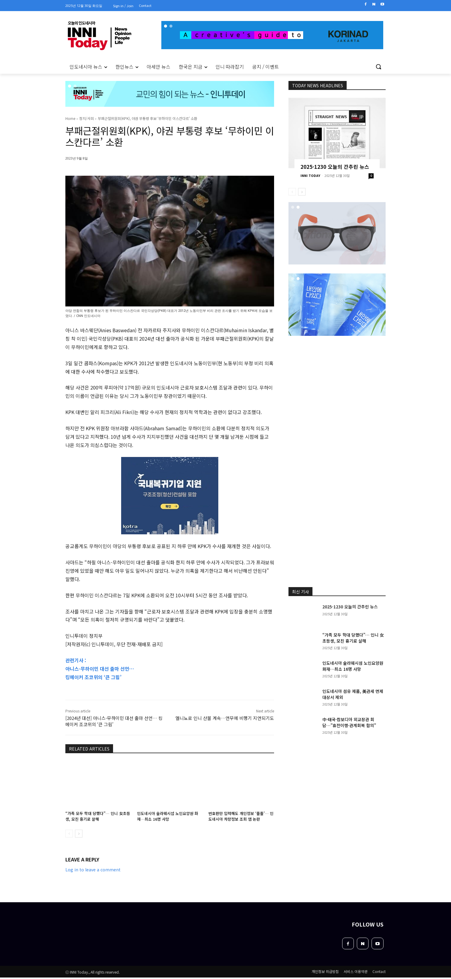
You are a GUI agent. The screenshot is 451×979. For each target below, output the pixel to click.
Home (70, 118)
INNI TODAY (310, 175)
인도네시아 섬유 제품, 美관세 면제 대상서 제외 (352, 694)
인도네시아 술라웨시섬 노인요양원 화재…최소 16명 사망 (167, 816)
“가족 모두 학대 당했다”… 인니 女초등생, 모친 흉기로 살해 (97, 816)
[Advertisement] (40, 156)
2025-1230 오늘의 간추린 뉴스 (334, 166)
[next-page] (78, 833)
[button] (378, 66)
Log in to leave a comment (93, 870)
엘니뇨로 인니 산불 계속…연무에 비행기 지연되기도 (224, 718)
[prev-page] (69, 833)
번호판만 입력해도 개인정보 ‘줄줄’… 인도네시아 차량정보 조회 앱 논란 (240, 816)
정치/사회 (86, 118)
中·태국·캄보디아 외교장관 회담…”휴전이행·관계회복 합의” (349, 722)
